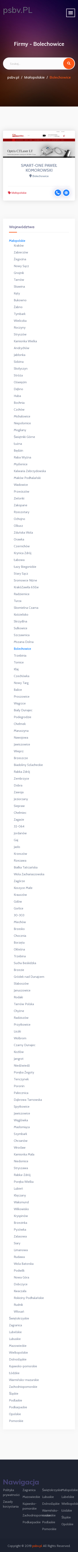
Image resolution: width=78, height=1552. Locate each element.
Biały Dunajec (23, 710)
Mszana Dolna (24, 642)
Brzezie (19, 970)
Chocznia (20, 936)
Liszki (17, 1031)
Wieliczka (20, 321)
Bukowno (20, 300)
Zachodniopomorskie (23, 1387)
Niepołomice (22, 423)
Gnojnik (19, 273)
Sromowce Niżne (25, 580)
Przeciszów (21, 491)
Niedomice (21, 1161)
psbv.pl (13, 77)
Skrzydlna (20, 621)
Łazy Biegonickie (25, 567)
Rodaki (18, 997)
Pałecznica (21, 1093)
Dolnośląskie (18, 1359)
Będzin (18, 450)
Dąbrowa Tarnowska (28, 1100)
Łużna (18, 444)
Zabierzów (21, 252)
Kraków (19, 245)
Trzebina (20, 956)
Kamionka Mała (24, 1154)
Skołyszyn (21, 368)
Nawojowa (21, 737)
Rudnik (18, 1305)
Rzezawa (20, 860)
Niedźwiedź (22, 1065)
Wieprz (19, 751)
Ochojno (19, 519)
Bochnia (19, 403)
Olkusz (18, 526)
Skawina (19, 286)
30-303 (19, 915)
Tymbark (20, 314)
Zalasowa (20, 1236)
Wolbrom (20, 1038)
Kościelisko (21, 614)
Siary (17, 1243)
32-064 (19, 826)
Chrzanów (21, 1141)
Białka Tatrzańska (26, 867)
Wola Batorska (24, 1264)
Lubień (18, 1188)
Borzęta (19, 942)
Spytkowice (22, 1106)
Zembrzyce (21, 778)
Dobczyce (21, 1284)
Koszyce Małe (23, 888)
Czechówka (21, 676)
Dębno (18, 389)
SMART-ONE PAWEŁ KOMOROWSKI (39, 168)
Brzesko (19, 929)
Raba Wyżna (22, 457)
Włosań (19, 1311)
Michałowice (22, 416)
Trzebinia (20, 655)
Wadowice (21, 485)
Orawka (19, 539)
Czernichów (22, 546)
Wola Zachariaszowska (29, 874)
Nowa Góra (21, 1277)
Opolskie (15, 1414)
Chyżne (19, 1011)
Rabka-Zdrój (22, 1175)
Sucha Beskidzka (25, 963)
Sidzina (19, 362)
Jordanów (20, 833)
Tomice (19, 662)
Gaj (16, 840)
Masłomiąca (22, 1127)
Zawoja (19, 792)
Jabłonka (19, 355)
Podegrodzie (22, 717)
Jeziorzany (21, 799)
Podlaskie (15, 1400)
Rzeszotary (21, 512)
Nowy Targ (21, 683)
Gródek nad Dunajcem (29, 977)
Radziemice (22, 594)
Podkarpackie (18, 1407)
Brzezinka (20, 1223)
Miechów (20, 922)
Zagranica (15, 1325)
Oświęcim (20, 382)
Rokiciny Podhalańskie (29, 1298)
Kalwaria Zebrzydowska (30, 471)
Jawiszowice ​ (22, 1113)
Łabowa (19, 560)
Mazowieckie (18, 1346)
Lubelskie (15, 1332)
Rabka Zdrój (22, 772)
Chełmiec (20, 813)
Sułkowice (20, 628)
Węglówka (21, 1120)
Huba (17, 396)
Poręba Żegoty (24, 1072)
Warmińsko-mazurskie (24, 1380)
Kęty (17, 293)
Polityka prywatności (11, 1492)
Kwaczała (20, 1291)
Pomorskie (16, 1421)
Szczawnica (22, 635)
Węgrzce (20, 703)
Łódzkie (14, 1373)
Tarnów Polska (24, 1004)
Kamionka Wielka (25, 341)
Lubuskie (15, 1339)
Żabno (18, 307)
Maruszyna (21, 731)
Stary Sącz (21, 573)
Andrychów (21, 348)
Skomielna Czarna (26, 608)
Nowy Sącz (21, 266)
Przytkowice (22, 1024)
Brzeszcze (21, 758)
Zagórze (19, 881)
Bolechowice (22, 649)
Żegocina (20, 259)
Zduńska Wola (23, 532)
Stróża (18, 375)
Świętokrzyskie (19, 1318)
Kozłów (19, 1052)
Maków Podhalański (27, 478)
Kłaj (16, 669)
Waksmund (21, 1202)
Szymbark (20, 1134)
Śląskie (13, 1393)
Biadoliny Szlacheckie (28, 765)
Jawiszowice (22, 744)
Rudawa (19, 1257)
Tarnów (19, 280)
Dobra (18, 785)
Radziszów (21, 1018)
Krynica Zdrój (22, 553)
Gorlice (18, 908)
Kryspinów (21, 1216)
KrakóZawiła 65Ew (26, 587)
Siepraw (19, 806)
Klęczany (20, 1195)
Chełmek (20, 724)
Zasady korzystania (11, 1504)
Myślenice (21, 464)
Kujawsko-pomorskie (23, 1366)
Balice (18, 690)
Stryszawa (21, 1168)
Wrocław (20, 1147)
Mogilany (20, 430)
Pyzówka (20, 1229)
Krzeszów (20, 854)
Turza (17, 601)
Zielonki (19, 498)
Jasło (17, 847)
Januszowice (22, 990)
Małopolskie (34, 77)
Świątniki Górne (24, 437)
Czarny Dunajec (24, 1045)
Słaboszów (21, 983)
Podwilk (19, 1270)
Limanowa (21, 1250)
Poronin (19, 1086)
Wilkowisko (21, 1209)
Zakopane (20, 505)
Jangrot (19, 1059)
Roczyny (20, 327)
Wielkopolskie (18, 1352)
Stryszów (20, 334)
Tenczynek (21, 1079)
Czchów (19, 409)
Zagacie (19, 819)
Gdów (18, 901)
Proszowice (22, 696)
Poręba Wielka (24, 1182)
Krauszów (20, 895)
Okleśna (19, 949)
